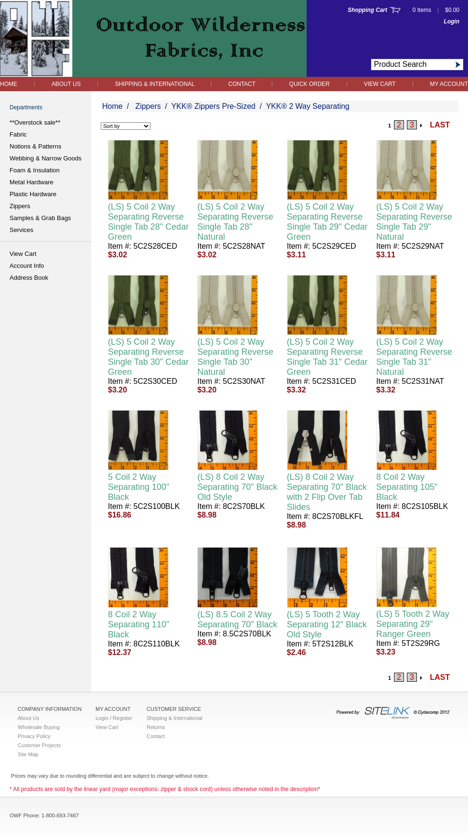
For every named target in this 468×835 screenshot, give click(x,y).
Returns (156, 727)
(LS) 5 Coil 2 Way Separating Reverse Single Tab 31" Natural (414, 357)
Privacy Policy (34, 736)
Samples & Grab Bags (40, 218)
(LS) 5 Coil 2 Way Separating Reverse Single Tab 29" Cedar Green (327, 222)
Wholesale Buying (39, 727)
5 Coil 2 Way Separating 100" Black (139, 487)
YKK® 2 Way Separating (308, 106)
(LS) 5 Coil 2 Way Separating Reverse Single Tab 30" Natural (235, 357)
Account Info (27, 265)
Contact (242, 84)
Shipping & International (155, 84)
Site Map (28, 754)
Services (21, 229)
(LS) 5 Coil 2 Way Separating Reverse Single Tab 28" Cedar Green (148, 222)
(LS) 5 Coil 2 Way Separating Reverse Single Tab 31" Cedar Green (327, 357)
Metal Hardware (31, 182)
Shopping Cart (367, 10)
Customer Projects (39, 745)
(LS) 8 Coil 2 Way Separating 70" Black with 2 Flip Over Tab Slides (327, 492)
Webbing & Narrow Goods (46, 158)
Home (8, 84)
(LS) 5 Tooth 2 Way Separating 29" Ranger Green (412, 624)
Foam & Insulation (35, 170)
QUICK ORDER (309, 84)
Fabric (18, 134)
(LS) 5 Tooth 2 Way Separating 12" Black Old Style (327, 624)
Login (451, 21)
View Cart (379, 84)
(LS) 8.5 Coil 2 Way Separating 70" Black (237, 619)
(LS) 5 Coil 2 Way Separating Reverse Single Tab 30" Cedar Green (148, 357)
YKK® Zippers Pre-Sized (213, 106)
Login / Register (114, 718)
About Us (66, 84)
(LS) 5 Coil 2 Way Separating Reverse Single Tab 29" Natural (414, 222)
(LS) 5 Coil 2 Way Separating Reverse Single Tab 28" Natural (235, 222)
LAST (440, 125)
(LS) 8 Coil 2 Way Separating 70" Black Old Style (237, 487)
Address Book (29, 277)
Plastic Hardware (33, 194)
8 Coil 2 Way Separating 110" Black (139, 624)
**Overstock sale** (35, 122)
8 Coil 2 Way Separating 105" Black (407, 487)
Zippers (20, 206)
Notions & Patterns (35, 146)
